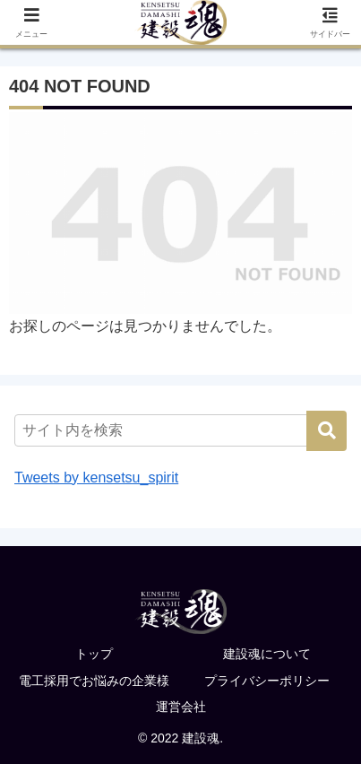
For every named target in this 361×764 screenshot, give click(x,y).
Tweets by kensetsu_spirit (96, 477)
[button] (326, 431)
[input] (180, 430)
